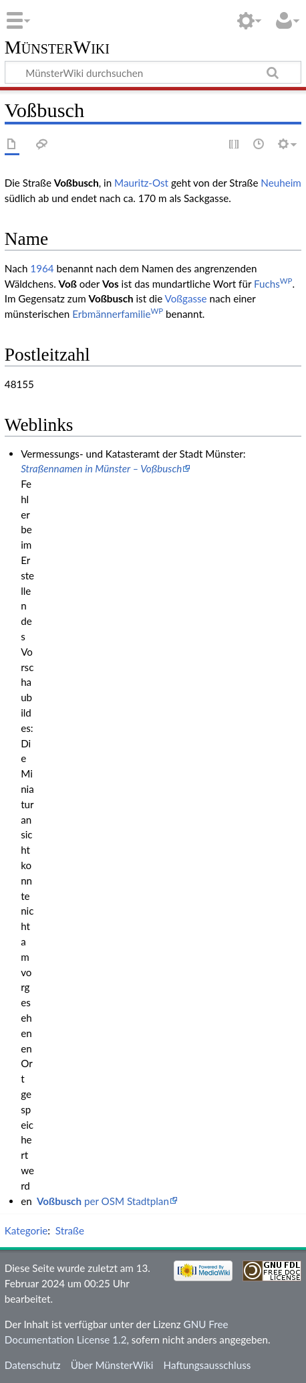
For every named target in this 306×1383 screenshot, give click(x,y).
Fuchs (273, 284)
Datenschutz (33, 1365)
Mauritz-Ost (141, 183)
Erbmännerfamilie (117, 314)
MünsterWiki (57, 48)
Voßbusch (111, 298)
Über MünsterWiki (112, 1365)
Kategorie (26, 1230)
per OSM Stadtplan (103, 1201)
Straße (69, 1230)
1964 (41, 268)
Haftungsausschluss (207, 1365)
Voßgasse (186, 298)
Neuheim (281, 183)
